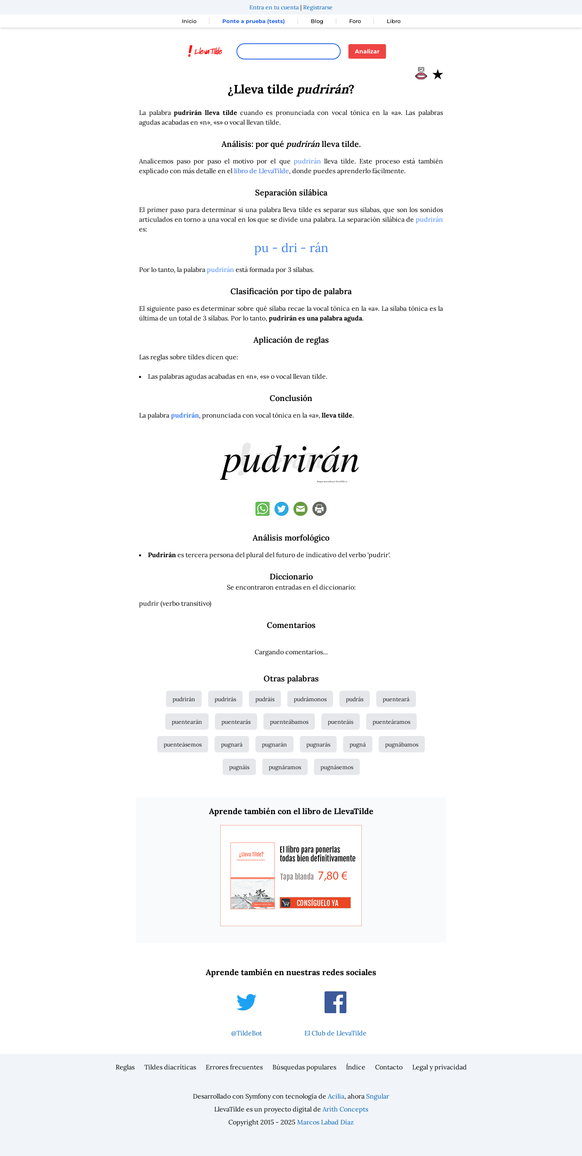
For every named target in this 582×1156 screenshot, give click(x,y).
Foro (355, 21)
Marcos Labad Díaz (325, 1122)
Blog (317, 21)
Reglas (125, 1067)
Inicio (189, 21)
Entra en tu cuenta (274, 7)
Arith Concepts (345, 1109)
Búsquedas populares (304, 1067)
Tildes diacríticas (170, 1067)
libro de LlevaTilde (261, 171)
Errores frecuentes (234, 1067)
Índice (355, 1067)
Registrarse (318, 7)
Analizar (367, 51)
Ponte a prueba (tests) (253, 21)
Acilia (336, 1096)
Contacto (389, 1067)
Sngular (377, 1096)
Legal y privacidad (439, 1067)
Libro (394, 21)
